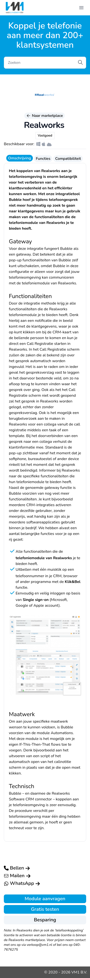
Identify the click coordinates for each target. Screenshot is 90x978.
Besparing (45, 920)
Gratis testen (45, 909)
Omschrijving (19, 158)
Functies (43, 158)
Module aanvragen (45, 898)
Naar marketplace (44, 115)
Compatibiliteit (68, 158)
